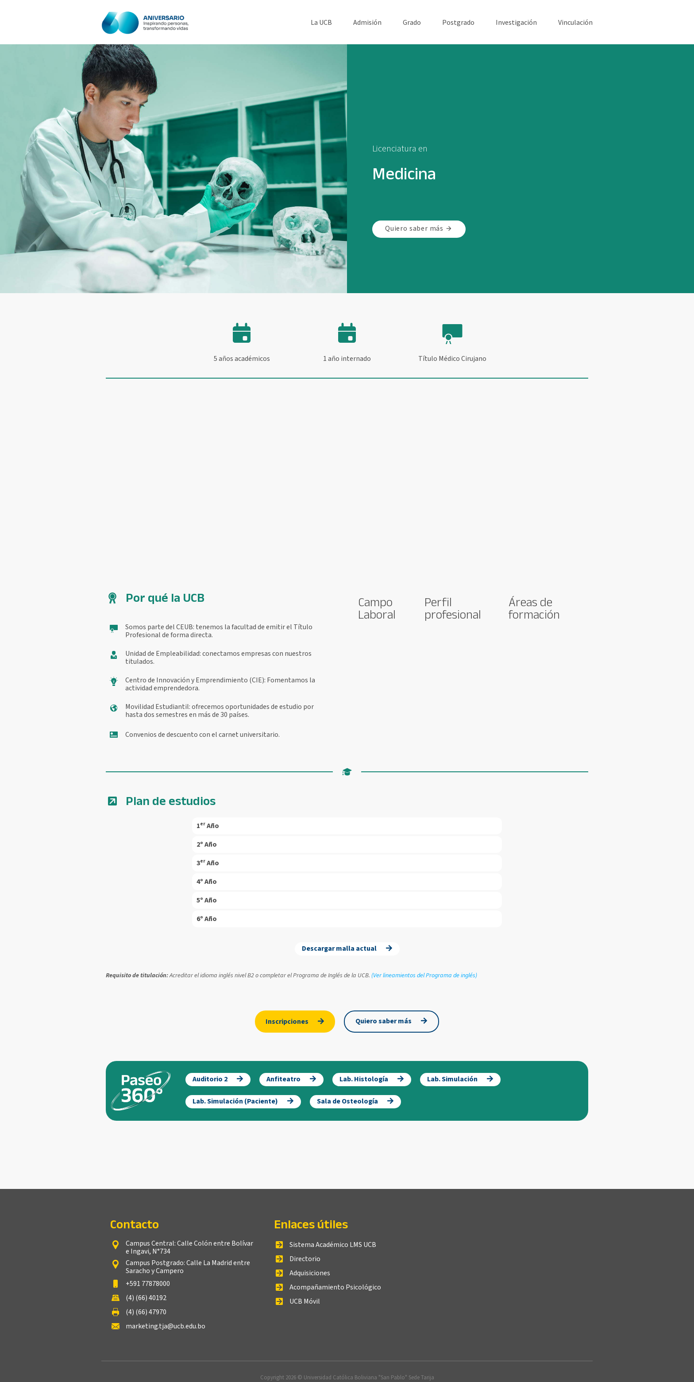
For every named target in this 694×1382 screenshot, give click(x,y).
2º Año (207, 844)
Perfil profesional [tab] (452, 608)
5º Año (207, 900)
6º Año (207, 919)
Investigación (516, 22)
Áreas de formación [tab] (534, 608)
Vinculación (575, 22)
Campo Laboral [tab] (377, 608)
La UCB (321, 22)
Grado (412, 22)
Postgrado (458, 22)
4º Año (207, 881)
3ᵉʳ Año (208, 863)
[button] (347, 825)
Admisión (367, 22)
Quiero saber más (419, 228)
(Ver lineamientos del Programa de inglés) (424, 975)
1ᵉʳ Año (208, 826)
